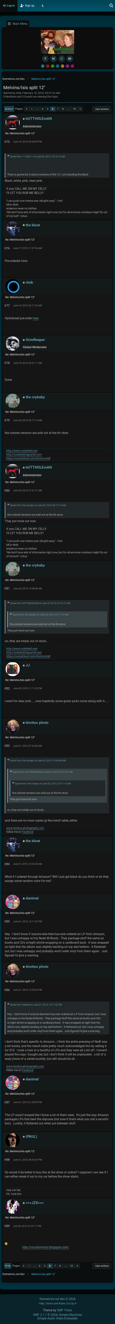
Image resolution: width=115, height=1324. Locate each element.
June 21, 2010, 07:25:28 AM (27, 746)
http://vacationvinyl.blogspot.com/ (45, 1247)
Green (52, 66)
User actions (102, 109)
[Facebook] (45, 58)
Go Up (7, 1265)
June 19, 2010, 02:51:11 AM (27, 363)
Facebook (27, 832)
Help (41, 1303)
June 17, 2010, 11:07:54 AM (27, 248)
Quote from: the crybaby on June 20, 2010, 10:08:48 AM (38, 760)
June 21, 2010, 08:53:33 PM (27, 1159)
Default (42, 66)
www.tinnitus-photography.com (25, 828)
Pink (72, 66)
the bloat (33, 225)
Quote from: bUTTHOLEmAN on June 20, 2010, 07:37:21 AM (40, 603)
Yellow (62, 66)
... (37, 109)
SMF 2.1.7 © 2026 (45, 1315)
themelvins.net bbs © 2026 (58, 1299)
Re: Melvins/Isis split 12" (20, 133)
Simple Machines (70, 1315)
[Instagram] (61, 58)
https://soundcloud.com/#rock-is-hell (28, 458)
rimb (29, 282)
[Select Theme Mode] (42, 5)
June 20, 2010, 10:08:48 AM (27, 588)
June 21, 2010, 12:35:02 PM (27, 990)
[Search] (111, 6)
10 (74, 109)
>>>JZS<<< (35, 1203)
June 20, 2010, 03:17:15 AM (27, 420)
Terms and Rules (55, 1303)
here (35, 318)
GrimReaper (35, 340)
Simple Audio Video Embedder (57, 1318)
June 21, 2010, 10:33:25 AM (27, 864)
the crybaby (35, 397)
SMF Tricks (64, 1310)
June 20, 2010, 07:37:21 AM (27, 490)
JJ (28, 665)
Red (47, 66)
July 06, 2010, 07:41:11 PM (27, 1226)
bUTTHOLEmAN (39, 118)
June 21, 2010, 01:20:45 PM (27, 1102)
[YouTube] (70, 58)
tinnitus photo (37, 722)
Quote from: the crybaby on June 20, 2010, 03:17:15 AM (38, 505)
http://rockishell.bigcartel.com (24, 454)
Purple (67, 66)
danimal (32, 898)
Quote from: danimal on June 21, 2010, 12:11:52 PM (36, 1004)
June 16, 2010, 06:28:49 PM (27, 141)
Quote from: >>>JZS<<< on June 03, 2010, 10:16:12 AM (37, 156)
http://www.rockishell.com (21, 450)
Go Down (9, 109)
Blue (57, 66)
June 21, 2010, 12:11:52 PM (27, 921)
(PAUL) (31, 1136)
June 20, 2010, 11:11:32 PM (27, 688)
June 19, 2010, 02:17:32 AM (27, 305)
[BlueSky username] (53, 58)
